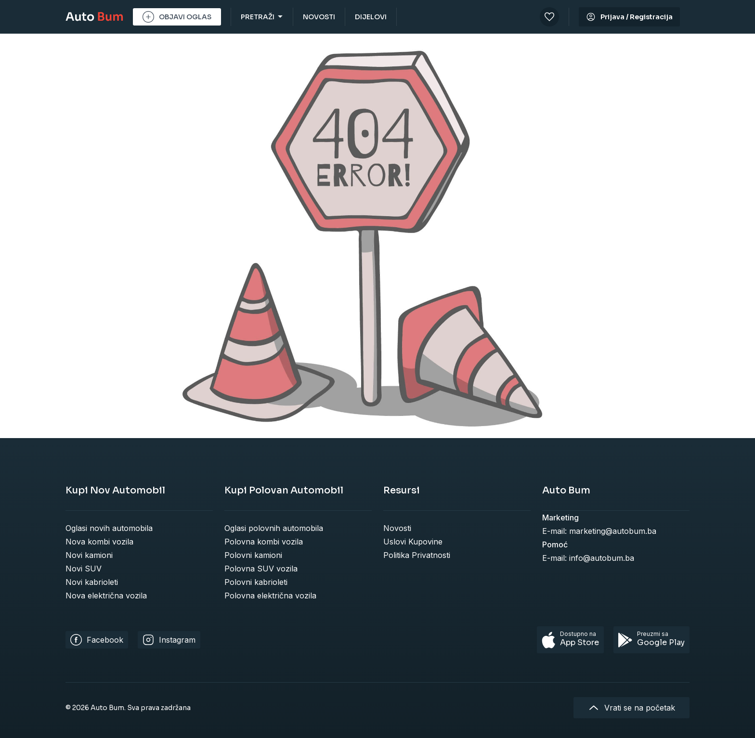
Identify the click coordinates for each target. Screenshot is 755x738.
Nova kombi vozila (99, 541)
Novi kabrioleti (91, 582)
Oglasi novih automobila (109, 528)
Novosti (397, 528)
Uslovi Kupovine (413, 541)
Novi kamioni (89, 555)
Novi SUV (83, 568)
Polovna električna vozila (270, 595)
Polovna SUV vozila (261, 568)
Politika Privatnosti (416, 555)
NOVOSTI (319, 17)
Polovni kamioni (253, 555)
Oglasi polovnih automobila (273, 528)
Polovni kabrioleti (255, 582)
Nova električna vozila (106, 595)
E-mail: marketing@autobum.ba (599, 531)
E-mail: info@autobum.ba (588, 558)
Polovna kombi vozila (263, 541)
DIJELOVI (371, 17)
